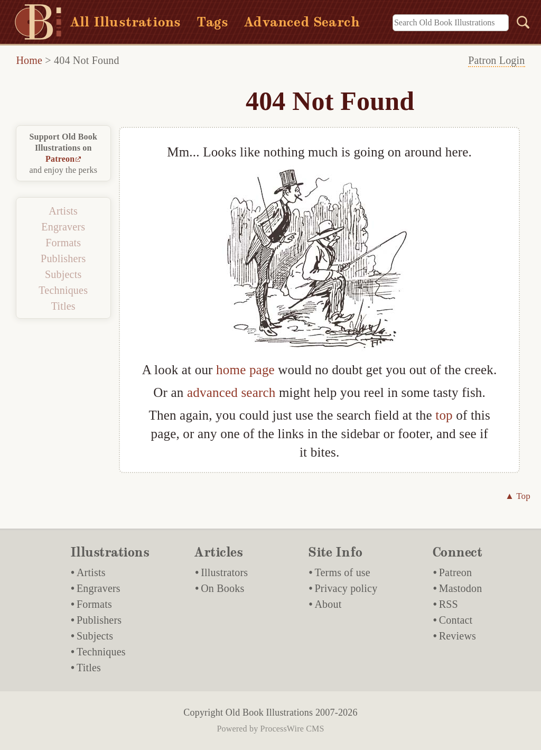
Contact (456, 620)
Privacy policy (345, 588)
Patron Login (496, 60)
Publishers (63, 258)
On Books (222, 588)
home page (245, 370)
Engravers (63, 227)
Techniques (63, 290)
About (327, 604)
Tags (212, 22)
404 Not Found (86, 60)
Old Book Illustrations (269, 712)
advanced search (231, 392)
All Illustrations (125, 22)
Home (29, 60)
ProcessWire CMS (292, 728)
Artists (63, 211)
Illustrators (224, 572)
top (444, 415)
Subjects (63, 274)
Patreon (59, 158)
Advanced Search (302, 22)
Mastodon (460, 588)
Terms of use (342, 572)
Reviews (457, 636)
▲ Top (517, 496)
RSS (448, 604)
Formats (63, 242)
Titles (63, 306)
